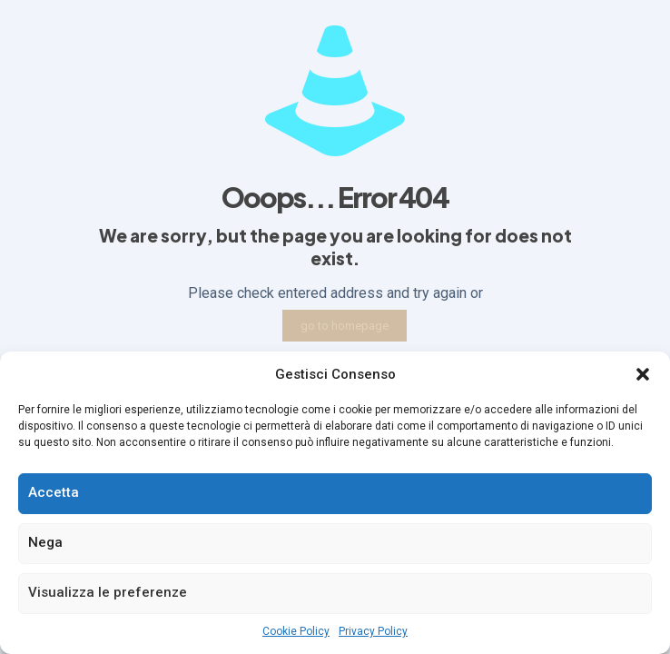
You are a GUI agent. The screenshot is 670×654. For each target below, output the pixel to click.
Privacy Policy (373, 631)
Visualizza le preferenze (107, 592)
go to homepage (345, 325)
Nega (45, 542)
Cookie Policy (296, 631)
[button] (643, 374)
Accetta (53, 492)
